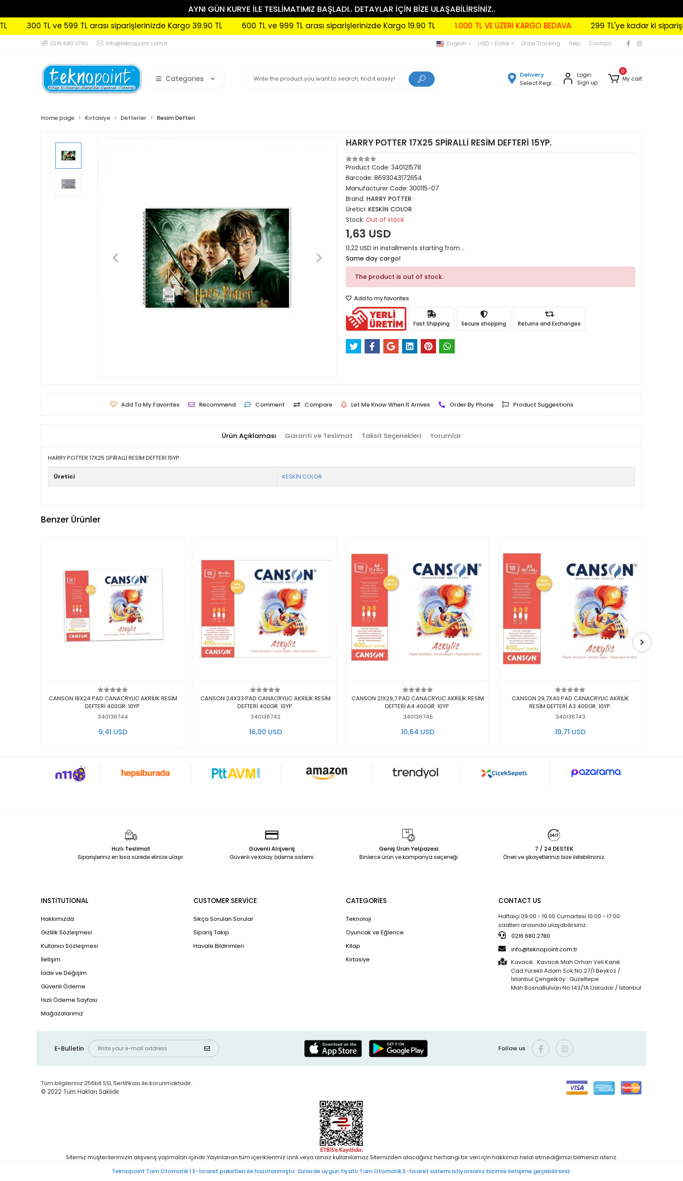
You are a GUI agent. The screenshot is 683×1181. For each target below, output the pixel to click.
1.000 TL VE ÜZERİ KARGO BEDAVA (537, 25)
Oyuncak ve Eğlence (375, 932)
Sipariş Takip (211, 932)
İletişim (51, 959)
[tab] (248, 436)
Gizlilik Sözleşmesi (66, 932)
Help (574, 43)
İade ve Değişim (64, 973)
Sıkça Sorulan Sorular (223, 919)
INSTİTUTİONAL (64, 900)
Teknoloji (358, 919)
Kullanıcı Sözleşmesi (69, 946)
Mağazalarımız (62, 1013)
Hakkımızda (57, 919)
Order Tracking (540, 43)
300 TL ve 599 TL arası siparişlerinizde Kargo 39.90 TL (149, 25)
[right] (642, 642)
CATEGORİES (366, 900)
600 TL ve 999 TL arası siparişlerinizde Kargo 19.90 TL (363, 25)
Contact (600, 43)
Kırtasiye (358, 959)
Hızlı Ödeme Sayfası (69, 1000)
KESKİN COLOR (302, 476)
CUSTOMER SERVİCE (225, 900)
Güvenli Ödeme (63, 986)
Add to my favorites (377, 298)
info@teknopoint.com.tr (538, 949)
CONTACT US (519, 900)
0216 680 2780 (524, 935)
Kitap (353, 946)
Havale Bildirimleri (218, 946)
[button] (625, 78)
